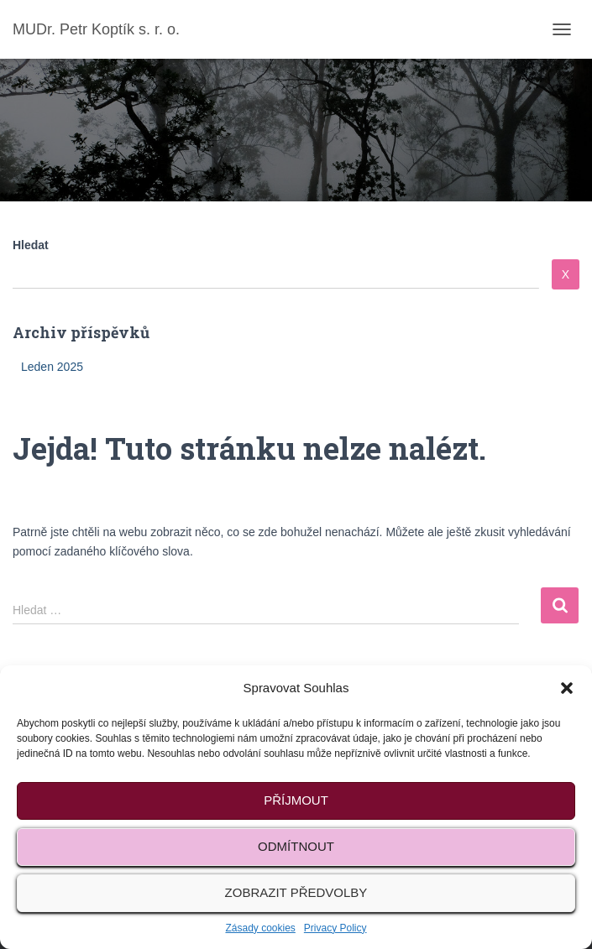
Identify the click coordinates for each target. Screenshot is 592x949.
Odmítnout (296, 846)
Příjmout (296, 800)
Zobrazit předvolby (296, 892)
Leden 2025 (52, 366)
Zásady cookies (260, 928)
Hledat (31, 245)
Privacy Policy (335, 928)
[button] (566, 688)
